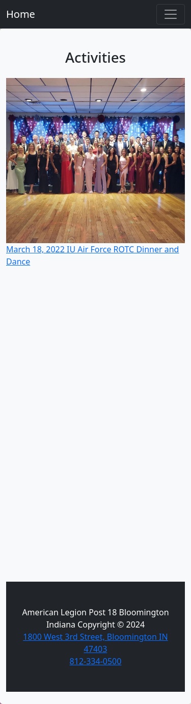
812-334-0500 (96, 661)
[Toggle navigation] (170, 14)
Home (20, 14)
